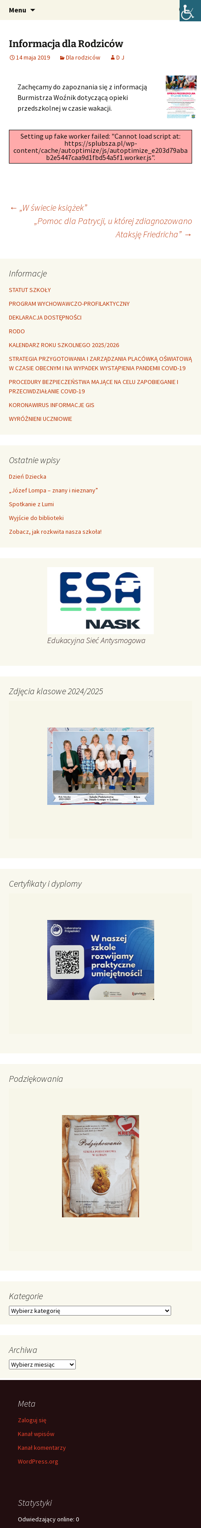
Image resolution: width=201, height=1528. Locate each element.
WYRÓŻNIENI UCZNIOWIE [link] (40, 419)
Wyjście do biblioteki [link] (36, 518)
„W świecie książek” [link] (48, 207)
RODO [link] (17, 331)
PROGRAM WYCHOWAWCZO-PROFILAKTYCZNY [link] (69, 304)
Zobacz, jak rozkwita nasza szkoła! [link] (55, 532)
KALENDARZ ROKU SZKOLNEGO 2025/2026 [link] (64, 345)
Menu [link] (17, 9)
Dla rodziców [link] (83, 57)
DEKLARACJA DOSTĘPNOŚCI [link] (45, 317)
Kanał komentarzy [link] (42, 1448)
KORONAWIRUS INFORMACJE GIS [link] (51, 405)
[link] (190, 10)
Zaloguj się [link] (32, 1420)
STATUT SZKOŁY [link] (30, 290)
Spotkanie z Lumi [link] (31, 504)
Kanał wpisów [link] (36, 1434)
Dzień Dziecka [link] (27, 476)
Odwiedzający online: (47, 1519)
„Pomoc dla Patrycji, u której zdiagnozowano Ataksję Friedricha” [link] (113, 227)
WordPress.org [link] (38, 1461)
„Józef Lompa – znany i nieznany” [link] (53, 490)
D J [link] (120, 57)
